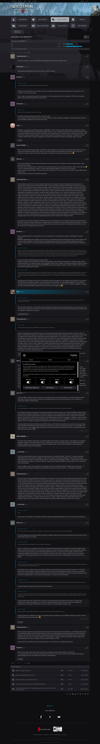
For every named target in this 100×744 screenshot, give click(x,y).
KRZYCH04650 (21, 443)
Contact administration (37, 734)
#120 (86, 656)
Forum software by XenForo (50, 742)
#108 (86, 181)
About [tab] (69, 359)
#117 (86, 512)
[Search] (86, 37)
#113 (86, 399)
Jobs (25, 1)
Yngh (18, 125)
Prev (13, 52)
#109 (86, 235)
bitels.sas (20, 399)
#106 (86, 147)
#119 (86, 635)
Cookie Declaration (57, 734)
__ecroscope (21, 458)
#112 (86, 366)
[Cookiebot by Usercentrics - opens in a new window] (71, 355)
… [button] (16, 52)
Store (29, 1)
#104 (86, 104)
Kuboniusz (20, 104)
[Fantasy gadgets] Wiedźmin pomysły (25, 683)
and (24, 318)
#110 (86, 296)
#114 (86, 443)
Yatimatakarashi (22, 56)
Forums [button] (14, 1)
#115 (86, 458)
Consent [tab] (31, 359)
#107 (86, 161)
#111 (86, 324)
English (50, 706)
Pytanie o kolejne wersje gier (23, 678)
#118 (86, 531)
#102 (86, 67)
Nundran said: (20, 109)
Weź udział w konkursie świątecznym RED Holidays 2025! (31, 692)
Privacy (51, 734)
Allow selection (50, 387)
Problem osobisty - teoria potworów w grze (27, 687)
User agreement (46, 734)
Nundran (20, 77)
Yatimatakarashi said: (22, 83)
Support (34, 1)
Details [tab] (50, 359)
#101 (86, 56)
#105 (86, 126)
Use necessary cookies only (31, 387)
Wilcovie (19, 160)
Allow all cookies (68, 387)
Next (28, 52)
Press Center (64, 734)
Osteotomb (20, 66)
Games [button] (19, 1)
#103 (86, 77)
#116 (86, 480)
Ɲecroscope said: (21, 617)
